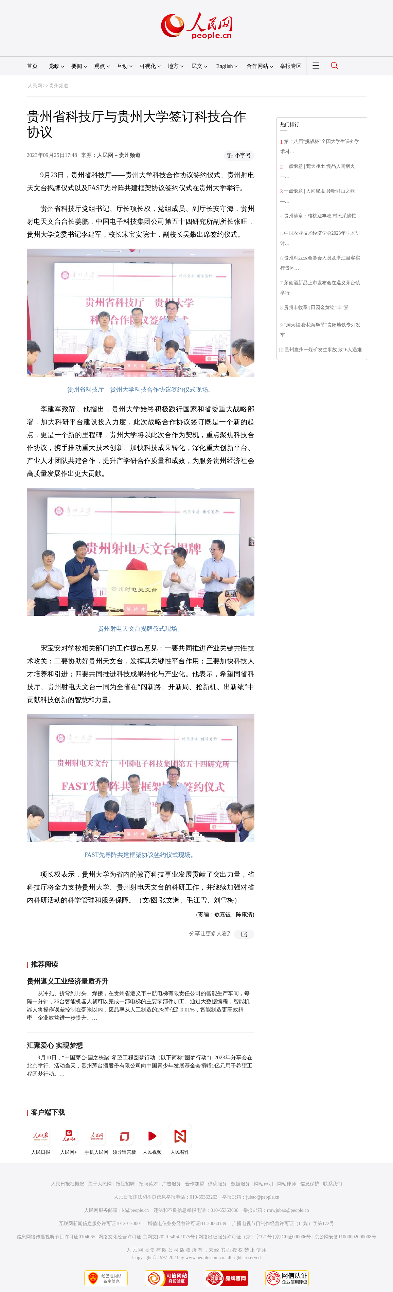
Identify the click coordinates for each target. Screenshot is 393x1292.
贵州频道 (58, 85)
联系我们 (332, 1183)
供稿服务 (217, 1183)
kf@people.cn (135, 1210)
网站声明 (263, 1183)
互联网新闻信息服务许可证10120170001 (100, 1223)
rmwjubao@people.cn (288, 1210)
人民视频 (152, 1139)
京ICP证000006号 (293, 1236)
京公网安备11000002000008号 (345, 1236)
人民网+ (69, 1139)
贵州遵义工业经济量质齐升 (67, 981)
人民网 (35, 85)
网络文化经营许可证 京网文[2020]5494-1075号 (147, 1236)
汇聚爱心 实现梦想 (55, 1045)
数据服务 (240, 1183)
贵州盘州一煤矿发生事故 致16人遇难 (323, 349)
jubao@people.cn (262, 1197)
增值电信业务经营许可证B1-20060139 (187, 1223)
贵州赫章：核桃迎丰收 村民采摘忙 (320, 215)
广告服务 (171, 1183)
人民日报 (41, 1139)
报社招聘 (125, 1183)
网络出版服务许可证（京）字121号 (235, 1236)
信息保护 (309, 1183)
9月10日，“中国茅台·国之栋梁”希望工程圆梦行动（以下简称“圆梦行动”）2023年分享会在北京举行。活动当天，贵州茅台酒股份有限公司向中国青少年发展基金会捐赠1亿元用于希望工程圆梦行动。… (139, 1066)
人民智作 (180, 1139)
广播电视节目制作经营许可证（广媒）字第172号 (283, 1223)
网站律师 (286, 1183)
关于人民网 (100, 1183)
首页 (32, 66)
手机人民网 (96, 1139)
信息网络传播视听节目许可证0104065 (56, 1236)
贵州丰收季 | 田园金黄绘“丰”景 (316, 307)
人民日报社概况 (67, 1183)
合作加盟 (194, 1183)
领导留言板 (124, 1139)
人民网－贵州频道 (119, 155)
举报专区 (291, 66)
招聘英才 (148, 1183)
